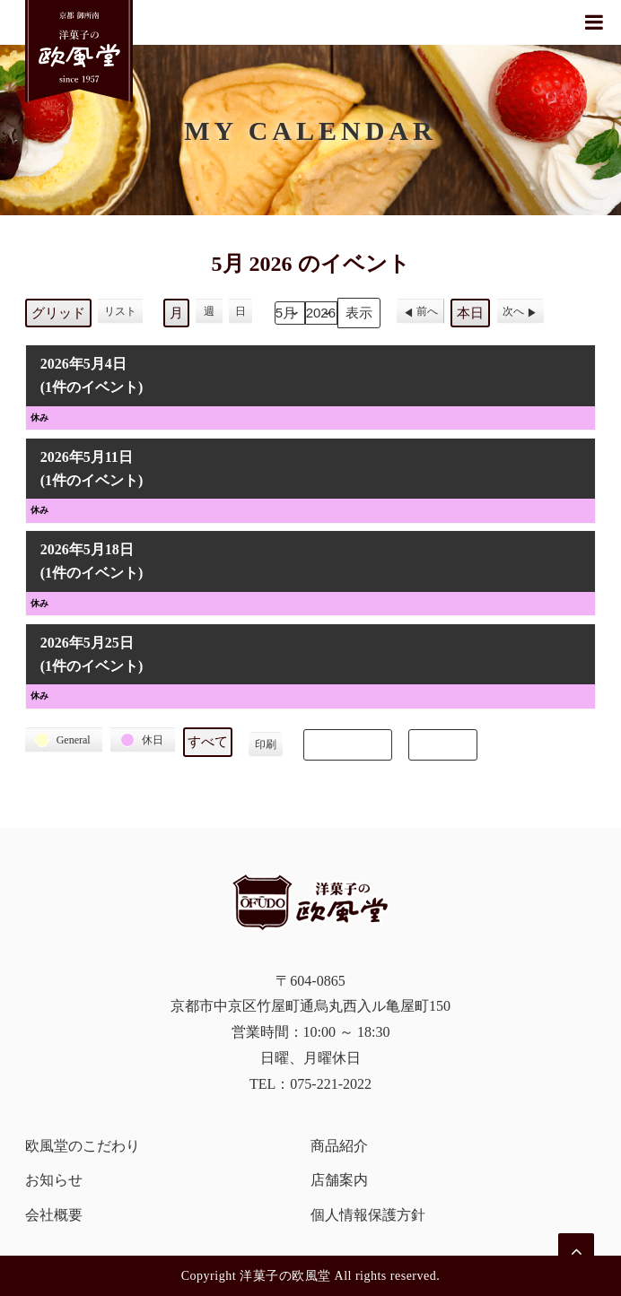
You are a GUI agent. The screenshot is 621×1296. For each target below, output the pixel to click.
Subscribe (348, 744)
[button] (63, 739)
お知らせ (54, 1179)
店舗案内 (339, 1179)
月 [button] (176, 313)
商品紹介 (339, 1145)
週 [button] (209, 311)
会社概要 (54, 1214)
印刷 (265, 747)
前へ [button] (427, 311)
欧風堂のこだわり (82, 1145)
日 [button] (240, 311)
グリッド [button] (58, 317)
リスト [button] (119, 314)
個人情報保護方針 (367, 1214)
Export (442, 744)
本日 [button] (470, 313)
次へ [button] (513, 311)
